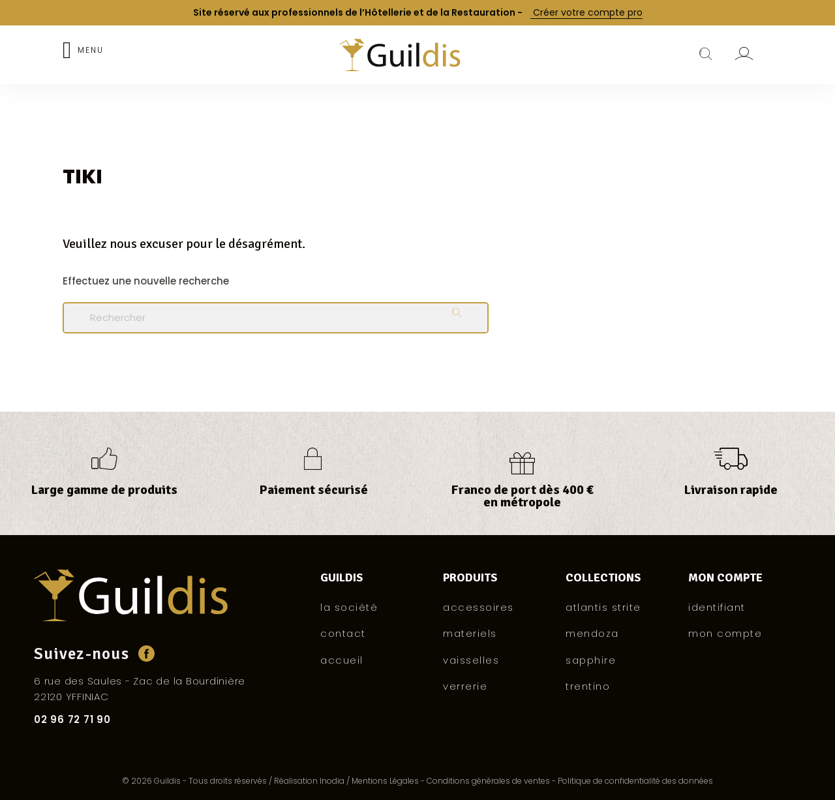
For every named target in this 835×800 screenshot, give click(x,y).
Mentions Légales (385, 780)
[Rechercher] (275, 317)
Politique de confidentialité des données (635, 780)
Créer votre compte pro (586, 13)
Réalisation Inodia (309, 780)
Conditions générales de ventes (488, 780)
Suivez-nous (81, 653)
